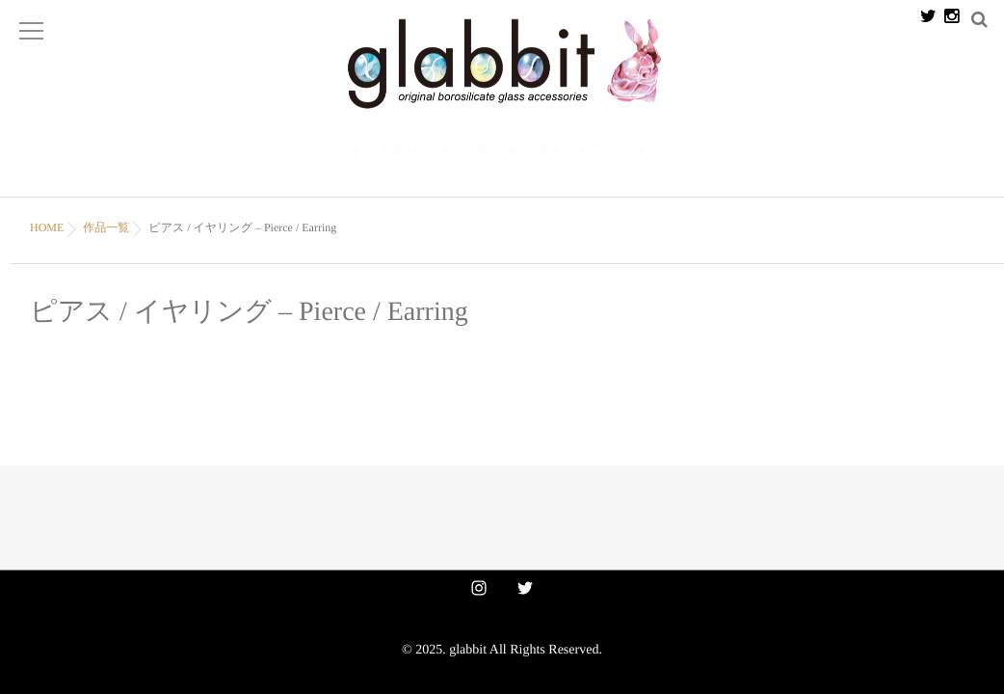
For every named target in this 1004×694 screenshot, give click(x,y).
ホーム (270, 154)
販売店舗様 (532, 154)
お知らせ (402, 154)
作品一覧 (464, 154)
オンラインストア (707, 154)
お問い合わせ (611, 154)
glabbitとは (333, 154)
